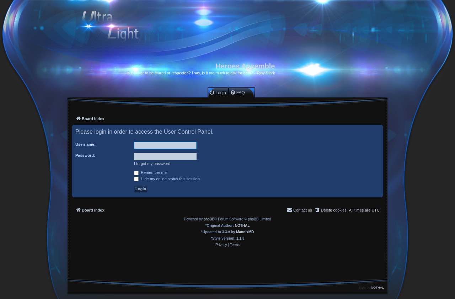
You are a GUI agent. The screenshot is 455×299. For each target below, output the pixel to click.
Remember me (150, 172)
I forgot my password (152, 163)
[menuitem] (217, 92)
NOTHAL (242, 226)
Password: (85, 155)
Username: (85, 144)
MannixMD (245, 232)
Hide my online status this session (167, 179)
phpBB (209, 219)
